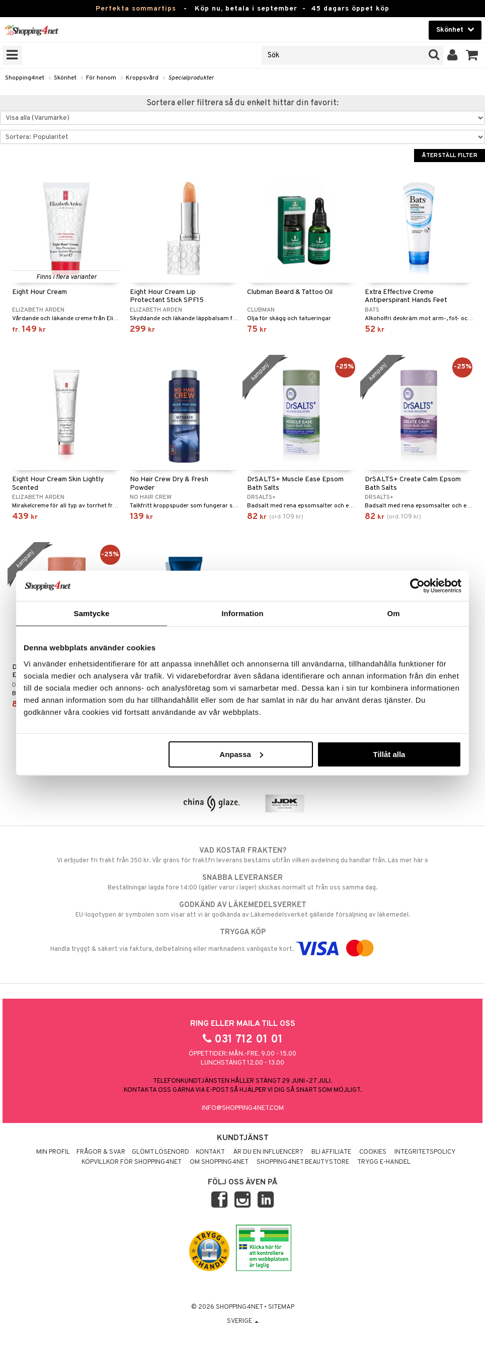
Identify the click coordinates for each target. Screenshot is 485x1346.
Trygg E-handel (384, 1162)
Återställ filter (449, 156)
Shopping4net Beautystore (303, 1162)
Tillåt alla (389, 754)
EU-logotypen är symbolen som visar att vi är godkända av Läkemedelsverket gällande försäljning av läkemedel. (242, 909)
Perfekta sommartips (136, 9)
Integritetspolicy (425, 1152)
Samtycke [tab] (92, 613)
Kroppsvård (142, 78)
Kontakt (210, 1152)
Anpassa (241, 754)
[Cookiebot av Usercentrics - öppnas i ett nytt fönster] (417, 585)
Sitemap (281, 1307)
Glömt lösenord (160, 1152)
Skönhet (65, 78)
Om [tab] (393, 613)
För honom (101, 78)
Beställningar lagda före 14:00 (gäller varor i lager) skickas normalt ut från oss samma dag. (242, 882)
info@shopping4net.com (243, 1108)
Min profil (53, 1152)
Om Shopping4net (219, 1162)
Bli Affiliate (331, 1152)
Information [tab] (242, 613)
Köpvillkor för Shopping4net (132, 1162)
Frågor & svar (100, 1152)
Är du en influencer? (268, 1152)
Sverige (243, 1321)
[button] (472, 55)
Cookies (372, 1152)
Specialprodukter (191, 78)
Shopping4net (24, 78)
